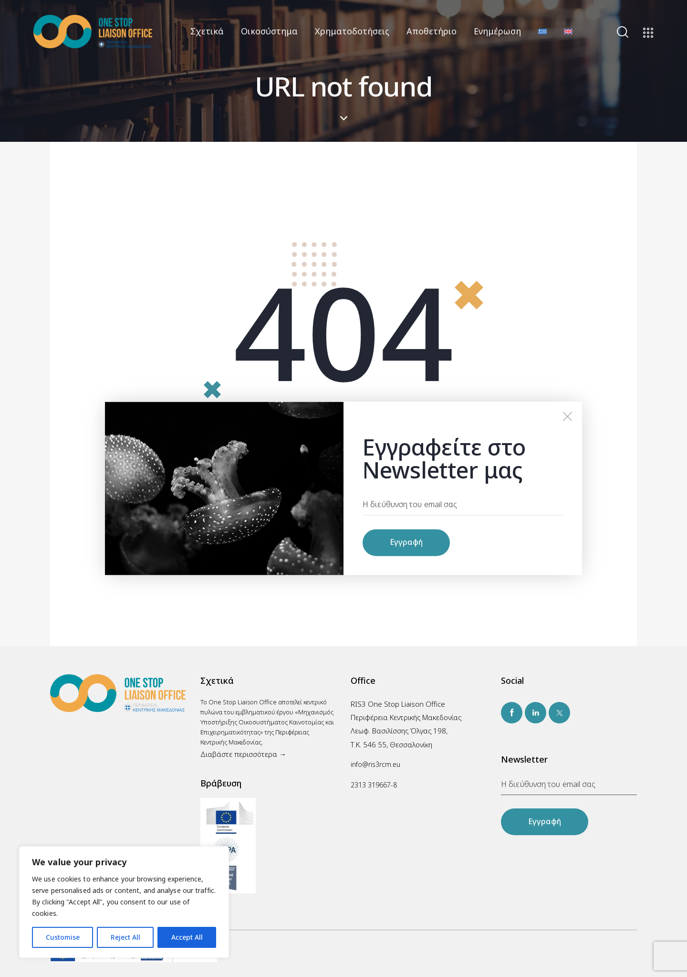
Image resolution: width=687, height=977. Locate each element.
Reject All (125, 937)
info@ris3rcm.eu (375, 764)
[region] (124, 902)
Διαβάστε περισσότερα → (243, 754)
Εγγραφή (544, 821)
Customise (63, 937)
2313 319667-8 (374, 784)
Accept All (187, 937)
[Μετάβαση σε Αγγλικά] (568, 31)
